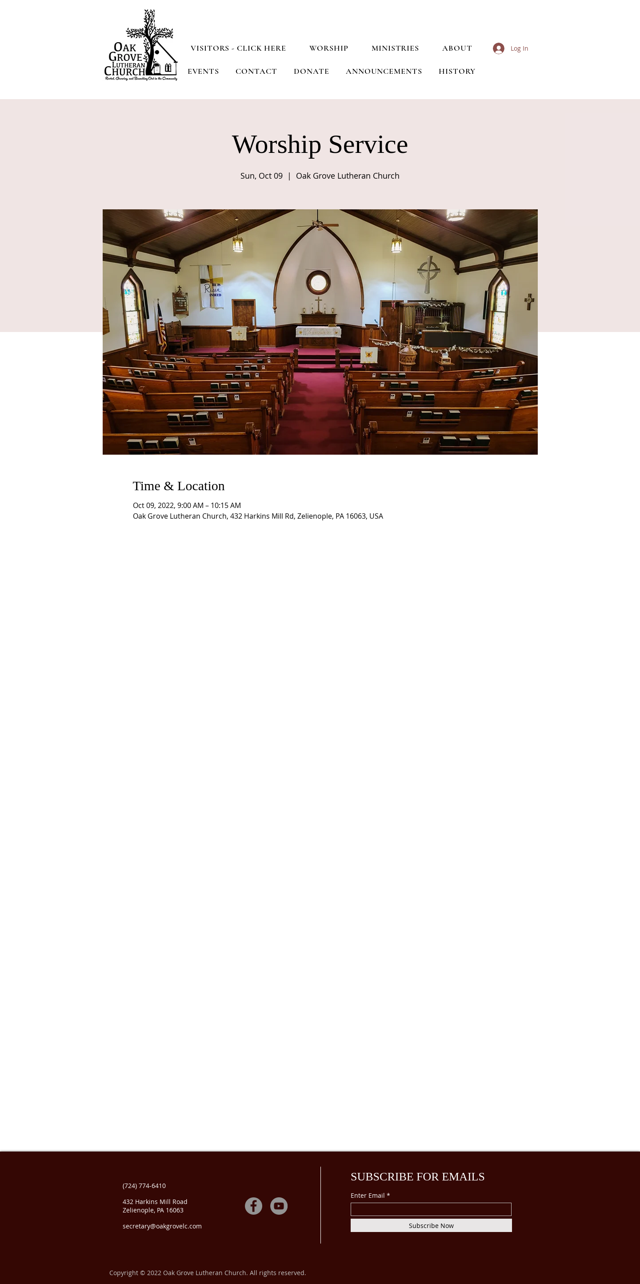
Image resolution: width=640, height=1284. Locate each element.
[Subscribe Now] (431, 1225)
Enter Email (368, 1195)
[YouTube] (279, 1206)
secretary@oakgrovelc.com (162, 1226)
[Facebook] (253, 1206)
